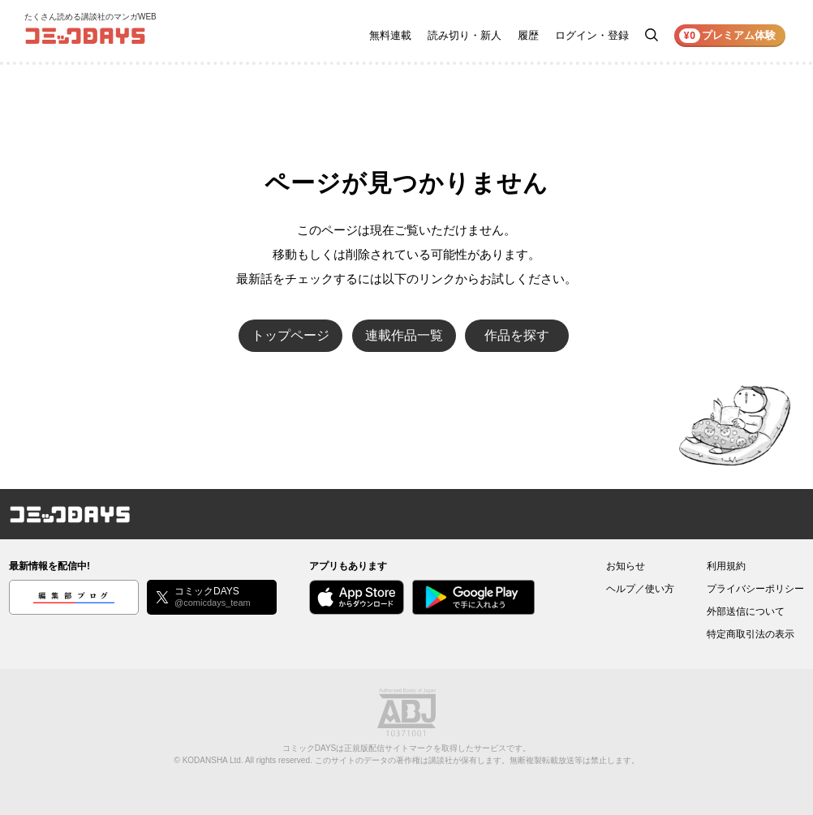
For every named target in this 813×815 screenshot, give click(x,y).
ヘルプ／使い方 (640, 588)
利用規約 (726, 566)
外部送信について (746, 611)
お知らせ (625, 566)
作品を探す (516, 335)
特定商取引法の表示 (750, 634)
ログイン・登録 (592, 35)
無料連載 (390, 35)
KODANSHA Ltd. (213, 760)
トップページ (290, 335)
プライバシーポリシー (755, 588)
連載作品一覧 (404, 335)
